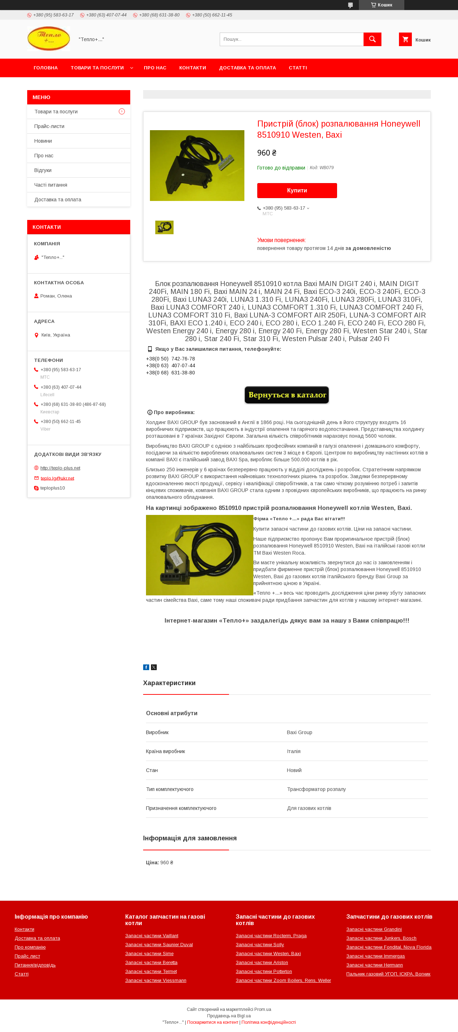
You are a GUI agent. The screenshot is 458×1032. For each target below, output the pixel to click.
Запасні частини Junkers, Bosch (381, 938)
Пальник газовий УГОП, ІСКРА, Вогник (388, 974)
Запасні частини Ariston (262, 962)
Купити (297, 190)
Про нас (155, 67)
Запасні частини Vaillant (151, 935)
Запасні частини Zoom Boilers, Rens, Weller (283, 980)
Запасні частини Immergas (375, 956)
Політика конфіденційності (269, 1022)
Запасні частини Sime (149, 953)
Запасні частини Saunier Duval (159, 944)
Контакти (192, 67)
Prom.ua (262, 1009)
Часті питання (50, 185)
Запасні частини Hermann (374, 965)
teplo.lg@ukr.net (57, 478)
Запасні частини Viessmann (155, 980)
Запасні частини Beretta (151, 962)
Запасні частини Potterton (264, 971)
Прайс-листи (49, 126)
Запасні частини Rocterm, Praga (271, 935)
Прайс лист (27, 956)
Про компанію (30, 947)
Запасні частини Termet (151, 971)
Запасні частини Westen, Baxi (268, 953)
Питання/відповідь (35, 965)
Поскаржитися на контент (212, 1022)
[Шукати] (372, 39)
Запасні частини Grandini (374, 929)
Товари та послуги (97, 67)
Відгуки (43, 170)
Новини (43, 141)
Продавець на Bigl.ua (229, 1015)
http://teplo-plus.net (60, 468)
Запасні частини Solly (260, 944)
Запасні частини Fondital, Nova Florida (389, 947)
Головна (46, 67)
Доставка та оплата (247, 67)
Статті (298, 67)
